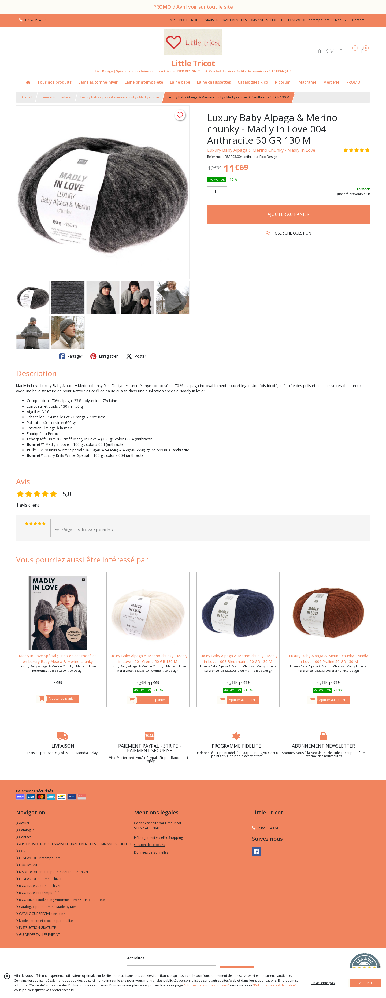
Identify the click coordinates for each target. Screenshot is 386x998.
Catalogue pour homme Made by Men (46, 906)
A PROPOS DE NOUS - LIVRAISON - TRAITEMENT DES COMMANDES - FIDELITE (74, 844)
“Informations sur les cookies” (206, 985)
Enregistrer (104, 356)
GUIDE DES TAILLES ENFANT (38, 934)
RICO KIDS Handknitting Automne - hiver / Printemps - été (60, 899)
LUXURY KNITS (28, 865)
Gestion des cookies (149, 845)
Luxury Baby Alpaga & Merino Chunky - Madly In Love (261, 150)
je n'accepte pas (322, 983)
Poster (136, 356)
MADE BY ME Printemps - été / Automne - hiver (52, 872)
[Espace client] (341, 51)
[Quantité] (217, 191)
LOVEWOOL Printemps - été (38, 858)
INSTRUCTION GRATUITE (36, 927)
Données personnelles (151, 852)
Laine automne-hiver (56, 97)
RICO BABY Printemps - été (38, 893)
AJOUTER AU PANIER (288, 214)
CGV (20, 851)
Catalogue (25, 830)
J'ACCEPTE (365, 983)
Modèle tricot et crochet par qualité (44, 920)
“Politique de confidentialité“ (274, 985)
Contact (358, 20)
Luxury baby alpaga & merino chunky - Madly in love (119, 97)
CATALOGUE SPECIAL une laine (40, 913)
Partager (70, 356)
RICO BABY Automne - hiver (38, 886)
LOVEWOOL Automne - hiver (39, 879)
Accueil (26, 97)
